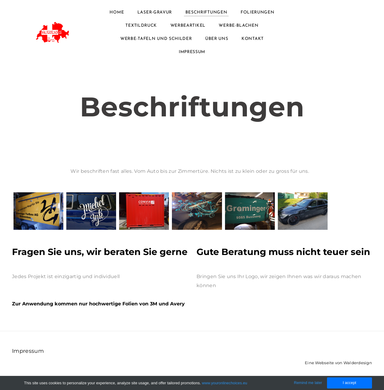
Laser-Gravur (154, 12)
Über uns (216, 39)
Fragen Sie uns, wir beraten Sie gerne (100, 251)
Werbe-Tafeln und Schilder (156, 39)
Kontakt (253, 39)
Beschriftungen (206, 12)
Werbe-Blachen (238, 25)
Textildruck (141, 25)
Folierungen (257, 12)
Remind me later (308, 382)
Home (117, 12)
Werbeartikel (188, 25)
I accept (349, 382)
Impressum (192, 52)
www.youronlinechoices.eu (224, 383)
